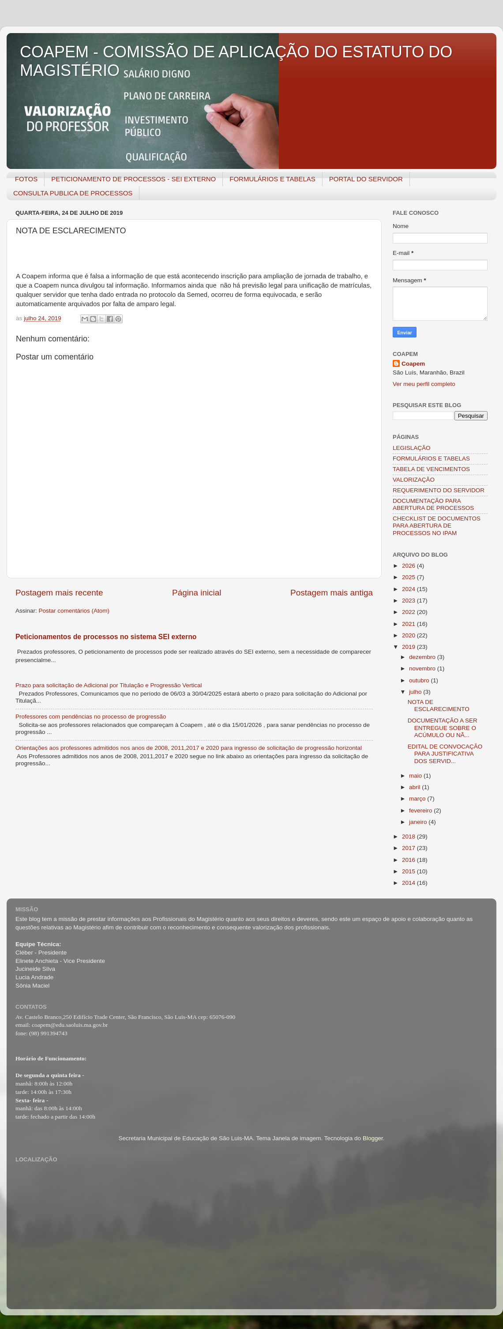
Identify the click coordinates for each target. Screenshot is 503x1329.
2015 (409, 871)
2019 (409, 647)
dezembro (423, 657)
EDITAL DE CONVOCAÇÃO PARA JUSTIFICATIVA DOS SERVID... (445, 753)
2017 (409, 848)
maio (416, 775)
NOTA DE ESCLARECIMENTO (438, 705)
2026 (409, 565)
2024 (409, 589)
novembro (423, 668)
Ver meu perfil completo (424, 384)
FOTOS (26, 179)
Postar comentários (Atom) (74, 610)
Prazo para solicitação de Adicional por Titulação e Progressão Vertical (108, 685)
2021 (409, 624)
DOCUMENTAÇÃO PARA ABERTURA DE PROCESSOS (433, 504)
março (418, 798)
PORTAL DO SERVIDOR (366, 179)
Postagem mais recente (59, 592)
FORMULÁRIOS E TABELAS (272, 179)
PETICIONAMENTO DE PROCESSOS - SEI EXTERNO (133, 179)
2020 (409, 635)
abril (415, 787)
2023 (409, 600)
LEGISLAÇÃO (412, 448)
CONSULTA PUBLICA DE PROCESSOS (72, 193)
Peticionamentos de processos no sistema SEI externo (105, 636)
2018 (409, 836)
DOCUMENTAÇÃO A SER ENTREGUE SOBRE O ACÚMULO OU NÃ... (442, 727)
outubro (420, 680)
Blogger (373, 1138)
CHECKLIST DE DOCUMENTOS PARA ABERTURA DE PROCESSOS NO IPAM (436, 525)
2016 (409, 860)
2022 (409, 612)
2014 (409, 883)
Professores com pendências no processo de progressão (90, 716)
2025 (409, 577)
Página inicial (196, 592)
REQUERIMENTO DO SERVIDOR (438, 490)
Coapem (413, 363)
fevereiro (421, 810)
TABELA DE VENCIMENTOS (431, 469)
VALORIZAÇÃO (414, 479)
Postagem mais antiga (331, 592)
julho (416, 692)
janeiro (418, 822)
